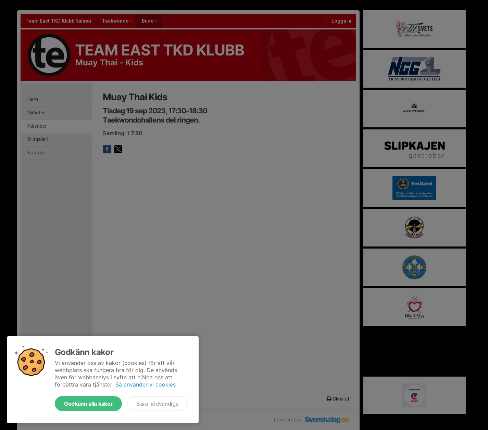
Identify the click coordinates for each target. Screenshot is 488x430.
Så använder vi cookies (145, 384)
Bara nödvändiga (157, 403)
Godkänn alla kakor (88, 403)
